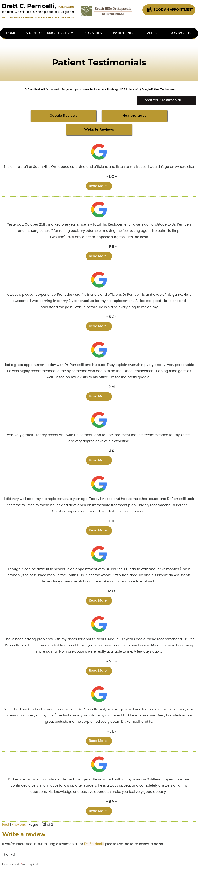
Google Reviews (63, 115)
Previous (19, 824)
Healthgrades (134, 115)
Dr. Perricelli (94, 844)
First (5, 824)
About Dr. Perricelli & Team (49, 33)
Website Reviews (99, 129)
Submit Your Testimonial (160, 100)
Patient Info (123, 33)
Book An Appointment (173, 9)
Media (151, 33)
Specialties (92, 33)
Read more (98, 186)
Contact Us (180, 33)
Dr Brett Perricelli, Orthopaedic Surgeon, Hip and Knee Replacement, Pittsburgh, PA (74, 89)
